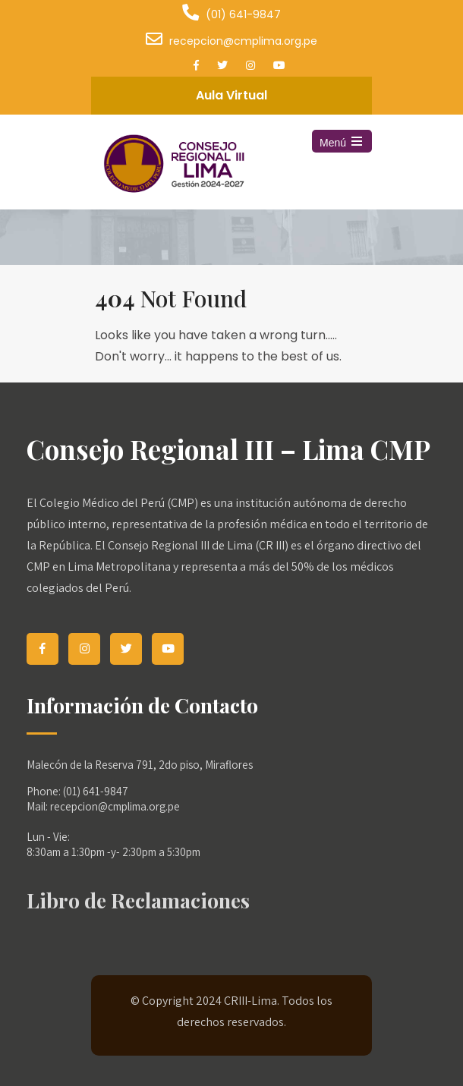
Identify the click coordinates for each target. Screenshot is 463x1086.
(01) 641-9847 (243, 14)
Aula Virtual (231, 95)
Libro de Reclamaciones (138, 900)
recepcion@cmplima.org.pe (243, 41)
